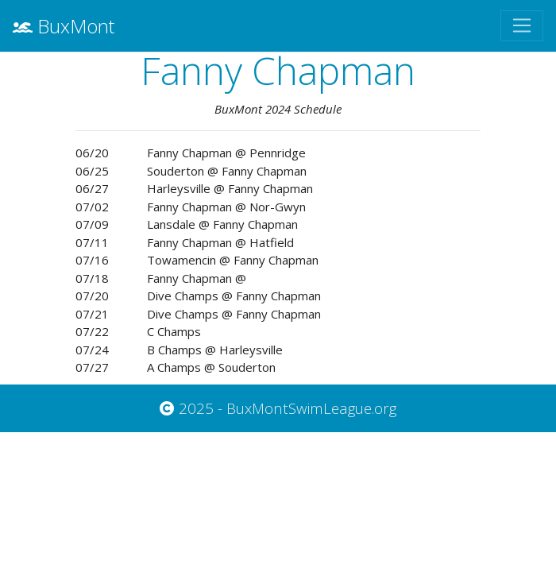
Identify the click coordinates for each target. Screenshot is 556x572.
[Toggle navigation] (521, 25)
